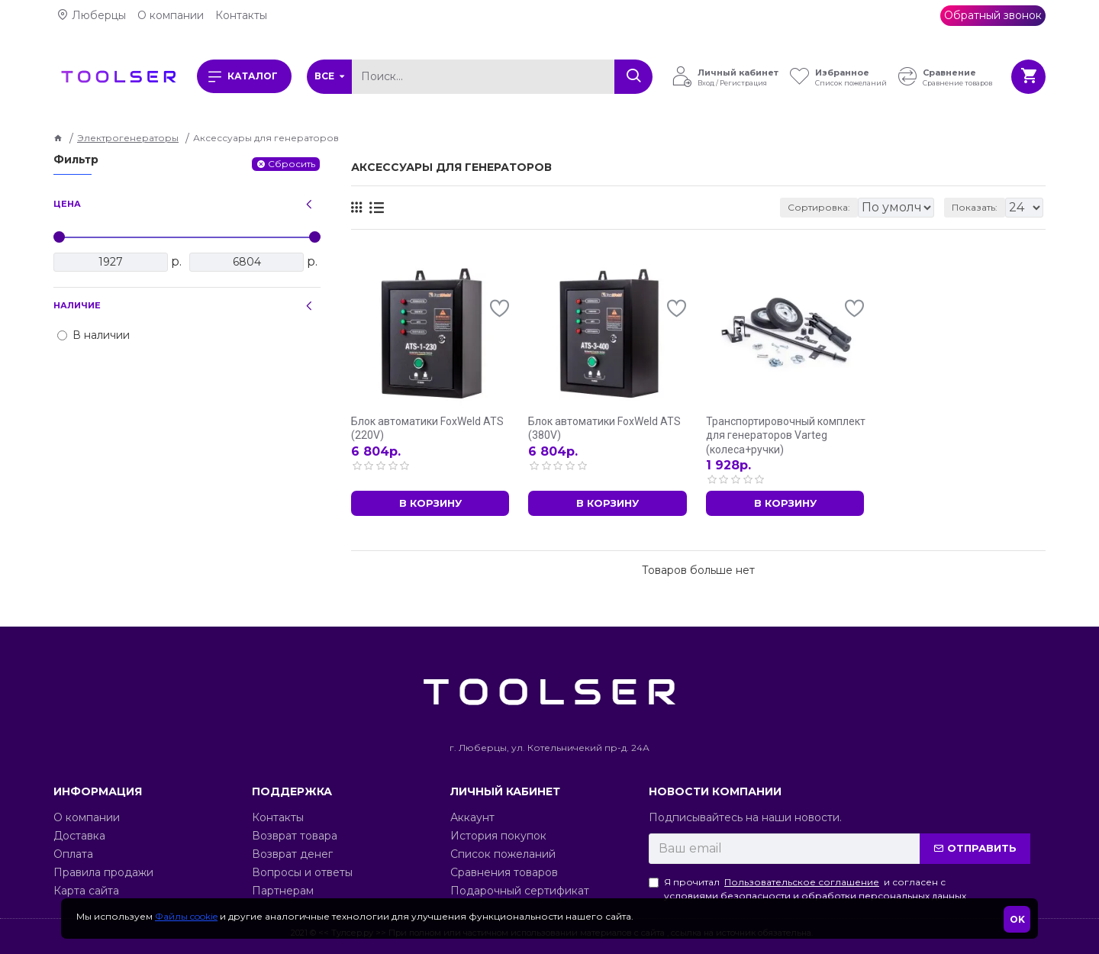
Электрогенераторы (128, 137)
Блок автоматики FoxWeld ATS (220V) (427, 428)
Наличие (77, 305)
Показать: (979, 207)
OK (1017, 919)
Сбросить (291, 163)
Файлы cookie (186, 916)
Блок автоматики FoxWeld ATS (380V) (604, 428)
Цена (67, 203)
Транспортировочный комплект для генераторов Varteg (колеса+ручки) (785, 435)
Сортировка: (737, 207)
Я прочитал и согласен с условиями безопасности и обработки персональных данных (807, 888)
